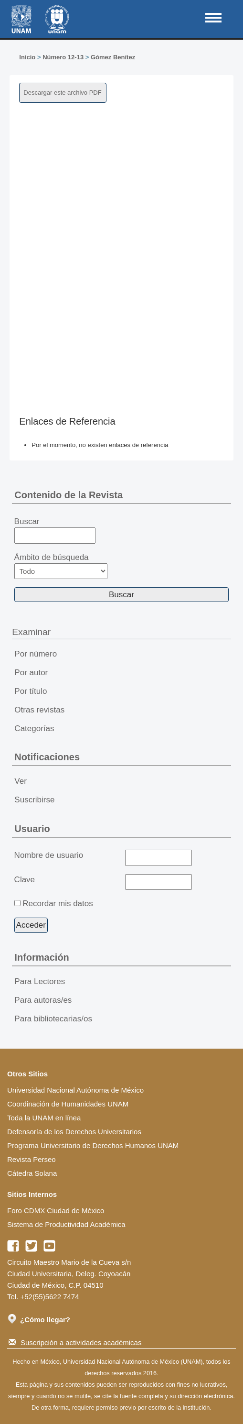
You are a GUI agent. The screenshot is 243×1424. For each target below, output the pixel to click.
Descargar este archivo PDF (62, 92)
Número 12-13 (63, 57)
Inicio (27, 57)
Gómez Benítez (113, 57)
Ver (20, 781)
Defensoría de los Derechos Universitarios (74, 1132)
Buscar (55, 530)
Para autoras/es (43, 1000)
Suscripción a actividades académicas (75, 1342)
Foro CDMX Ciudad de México (55, 1210)
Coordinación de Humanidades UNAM (67, 1104)
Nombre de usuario (49, 855)
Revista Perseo (31, 1159)
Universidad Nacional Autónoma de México (75, 1090)
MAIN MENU (213, 17)
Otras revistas (39, 709)
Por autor (31, 672)
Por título (30, 691)
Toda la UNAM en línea (44, 1118)
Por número (35, 653)
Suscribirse (34, 799)
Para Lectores (39, 981)
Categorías (34, 728)
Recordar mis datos (57, 903)
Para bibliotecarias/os (53, 1018)
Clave (24, 879)
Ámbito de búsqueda (61, 566)
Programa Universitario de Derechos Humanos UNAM (93, 1145)
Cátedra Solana (32, 1173)
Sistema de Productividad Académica (66, 1224)
